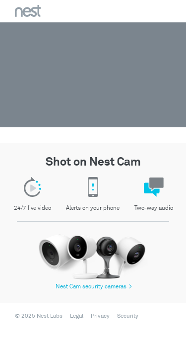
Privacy (100, 316)
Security (127, 316)
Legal (76, 316)
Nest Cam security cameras (94, 286)
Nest (28, 11)
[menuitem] (73, 316)
